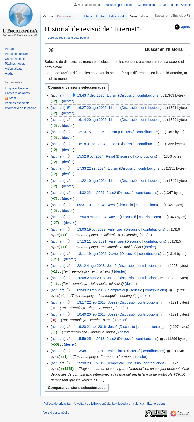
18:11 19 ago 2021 (92, 254)
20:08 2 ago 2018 (91, 278)
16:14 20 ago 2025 (92, 120)
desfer (68, 101)
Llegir (88, 16)
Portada (10, 49)
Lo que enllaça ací (17, 88)
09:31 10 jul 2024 (90, 205)
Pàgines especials (17, 103)
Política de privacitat (56, 403)
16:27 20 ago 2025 (92, 108)
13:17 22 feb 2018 (91, 302)
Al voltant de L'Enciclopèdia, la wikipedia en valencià (109, 403)
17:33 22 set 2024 (91, 168)
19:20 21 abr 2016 (91, 327)
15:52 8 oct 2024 (90, 156)
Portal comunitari (16, 54)
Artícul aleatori (14, 68)
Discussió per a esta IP (120, 5)
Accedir (186, 5)
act (54, 108)
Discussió (127, 95)
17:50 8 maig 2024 (91, 217)
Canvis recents (15, 59)
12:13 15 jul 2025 (90, 132)
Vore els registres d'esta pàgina (68, 37)
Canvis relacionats (17, 93)
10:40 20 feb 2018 (91, 314)
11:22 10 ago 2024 (92, 181)
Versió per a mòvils (56, 412)
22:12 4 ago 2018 (91, 266)
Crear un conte (169, 5)
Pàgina (48, 16)
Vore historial (139, 16)
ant (61, 95)
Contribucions (147, 5)
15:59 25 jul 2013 (90, 339)
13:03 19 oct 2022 (91, 229)
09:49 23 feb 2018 (91, 290)
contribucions (147, 95)
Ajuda (185, 27)
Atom (12, 98)
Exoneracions (156, 403)
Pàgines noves (15, 63)
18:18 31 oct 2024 (91, 144)
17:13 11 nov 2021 (91, 241)
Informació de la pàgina (20, 108)
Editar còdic (117, 16)
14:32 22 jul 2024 (90, 193)
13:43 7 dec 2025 (90, 95)
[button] (117, 50)
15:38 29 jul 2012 (90, 363)
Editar (100, 16)
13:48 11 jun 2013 (91, 351)
